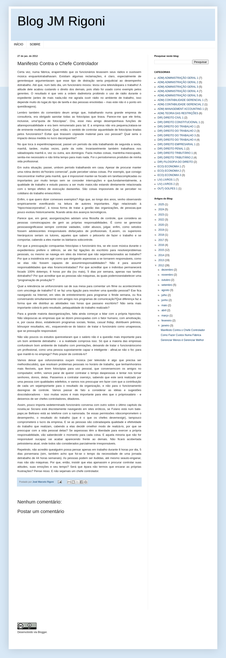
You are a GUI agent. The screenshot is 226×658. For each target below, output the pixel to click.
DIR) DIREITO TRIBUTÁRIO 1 (175, 153)
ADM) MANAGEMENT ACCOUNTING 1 (181, 108)
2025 (161, 204)
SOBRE (35, 44)
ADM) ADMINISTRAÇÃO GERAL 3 (178, 86)
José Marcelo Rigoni (43, 481)
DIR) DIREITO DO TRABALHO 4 (177, 139)
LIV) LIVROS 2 (166, 184)
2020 (161, 224)
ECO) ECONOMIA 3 (169, 175)
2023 (161, 214)
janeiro (165, 325)
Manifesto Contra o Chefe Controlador (183, 330)
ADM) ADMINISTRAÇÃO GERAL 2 (178, 82)
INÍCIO (18, 44)
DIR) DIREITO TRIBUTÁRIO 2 (175, 157)
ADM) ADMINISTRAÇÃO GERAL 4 (178, 91)
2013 (161, 260)
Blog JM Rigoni (61, 21)
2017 (161, 240)
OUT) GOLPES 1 (168, 188)
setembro (167, 284)
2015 (161, 250)
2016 (161, 245)
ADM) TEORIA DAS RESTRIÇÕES (178, 113)
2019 (161, 229)
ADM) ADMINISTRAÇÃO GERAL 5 (178, 95)
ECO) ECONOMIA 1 (169, 166)
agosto (165, 290)
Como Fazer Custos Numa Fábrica (181, 335)
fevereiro (166, 320)
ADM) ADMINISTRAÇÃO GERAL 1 (178, 77)
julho (164, 295)
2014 (161, 255)
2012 (161, 265)
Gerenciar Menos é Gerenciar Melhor (182, 340)
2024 (161, 209)
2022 (161, 219)
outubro (166, 279)
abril (164, 310)
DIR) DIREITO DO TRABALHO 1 (177, 126)
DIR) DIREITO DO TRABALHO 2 (177, 130)
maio (164, 305)
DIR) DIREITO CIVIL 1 (170, 117)
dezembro (167, 269)
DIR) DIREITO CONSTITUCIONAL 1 (179, 122)
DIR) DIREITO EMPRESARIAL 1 (177, 144)
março (165, 315)
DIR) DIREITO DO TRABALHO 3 (177, 135)
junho (165, 300)
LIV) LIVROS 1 (166, 179)
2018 (161, 234)
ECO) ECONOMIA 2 (169, 170)
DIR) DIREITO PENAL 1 (172, 148)
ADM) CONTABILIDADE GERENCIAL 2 (181, 104)
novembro (167, 274)
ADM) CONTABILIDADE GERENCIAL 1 (181, 100)
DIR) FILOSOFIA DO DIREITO (175, 161)
